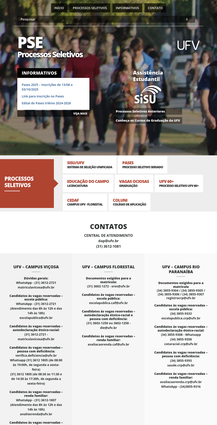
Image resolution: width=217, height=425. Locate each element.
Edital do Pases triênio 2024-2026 (46, 103)
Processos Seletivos (90, 8)
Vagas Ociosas (134, 183)
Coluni (129, 202)
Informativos (127, 8)
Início (59, 8)
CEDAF (85, 202)
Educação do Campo (88, 183)
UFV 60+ (179, 183)
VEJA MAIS (80, 113)
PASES (142, 164)
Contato (155, 8)
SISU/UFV (89, 164)
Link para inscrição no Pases (43, 96)
